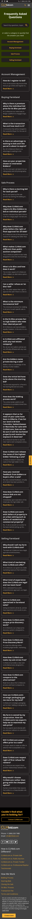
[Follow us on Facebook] (2, 1)
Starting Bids (6, 881)
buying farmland (15, 48)
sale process (15, 54)
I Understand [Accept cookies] (9, 916)
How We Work (8, 873)
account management (15, 42)
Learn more (5, 910)
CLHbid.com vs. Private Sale (11, 855)
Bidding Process (7, 878)
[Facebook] (3, 842)
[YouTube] (7, 842)
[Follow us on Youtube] (7, 1)
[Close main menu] (29, 5)
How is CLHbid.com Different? (10, 850)
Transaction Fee (7, 891)
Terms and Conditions (9, 894)
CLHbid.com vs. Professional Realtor (15, 865)
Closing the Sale (7, 884)
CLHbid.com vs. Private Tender (12, 862)
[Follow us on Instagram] (4, 1)
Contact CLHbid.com (15, 820)
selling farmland (15, 60)
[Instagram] (11, 842)
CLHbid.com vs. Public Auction (12, 859)
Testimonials (6, 868)
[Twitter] (15, 842)
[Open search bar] (25, 5)
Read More (8, 88)
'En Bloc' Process (7, 887)
